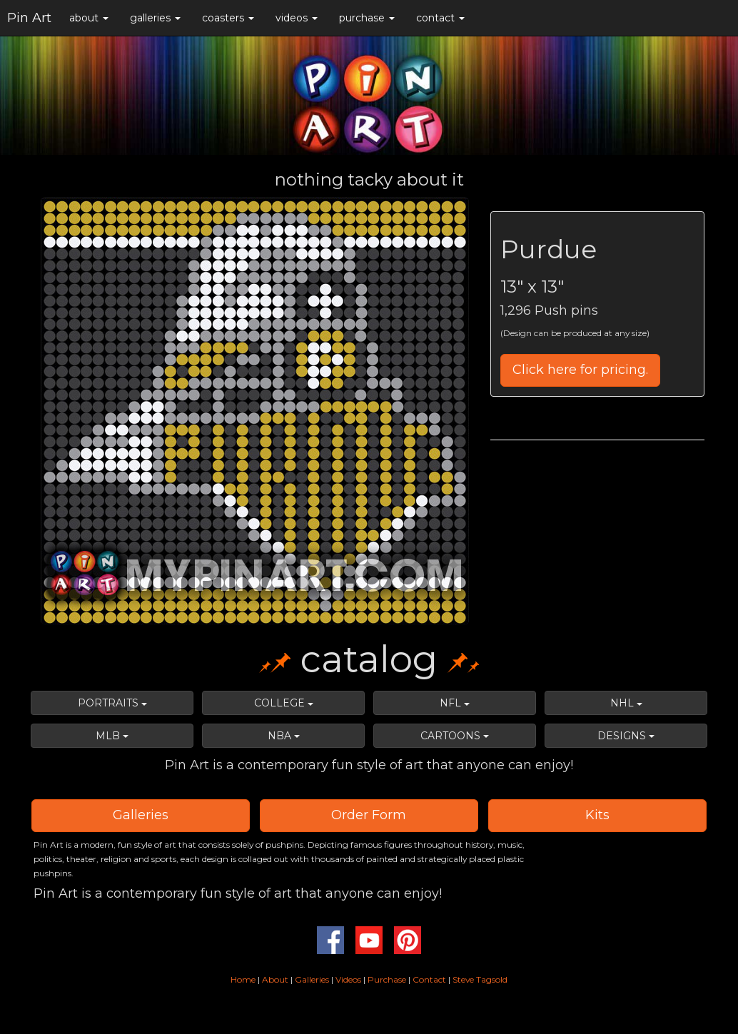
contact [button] (440, 17)
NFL (455, 702)
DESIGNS (625, 735)
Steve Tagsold (480, 979)
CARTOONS (454, 735)
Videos (348, 979)
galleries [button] (155, 17)
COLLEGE (283, 702)
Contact (429, 979)
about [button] (88, 17)
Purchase (387, 979)
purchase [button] (367, 17)
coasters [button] (228, 17)
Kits (597, 815)
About (276, 979)
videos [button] (297, 17)
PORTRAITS (112, 702)
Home (243, 979)
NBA (284, 735)
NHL (626, 702)
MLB (112, 735)
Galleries (140, 815)
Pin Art (29, 18)
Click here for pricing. (580, 369)
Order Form (368, 815)
